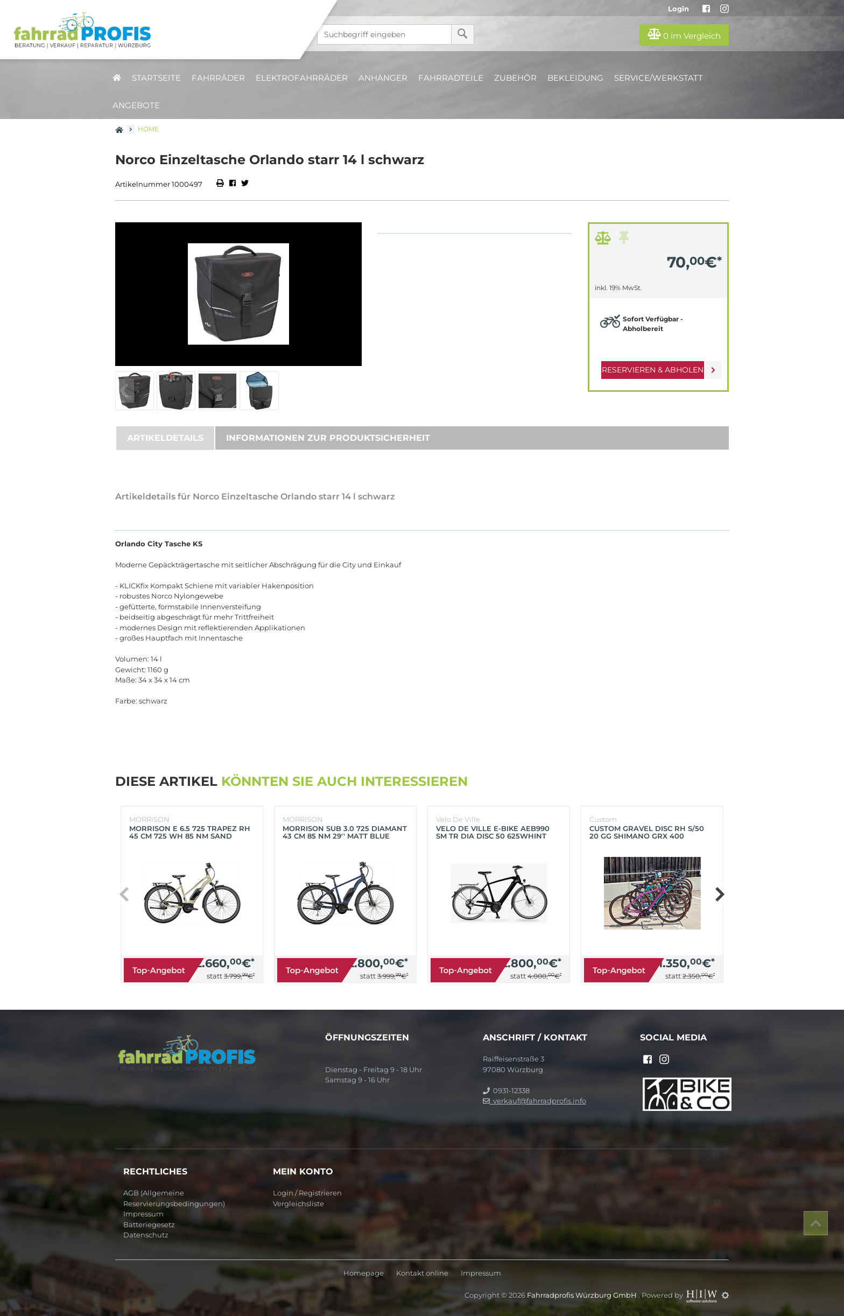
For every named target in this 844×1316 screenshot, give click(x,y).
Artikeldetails (165, 438)
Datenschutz (145, 1234)
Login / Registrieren (307, 1192)
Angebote (136, 105)
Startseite (156, 78)
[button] (719, 894)
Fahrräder (218, 78)
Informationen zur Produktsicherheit (328, 438)
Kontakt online (422, 1273)
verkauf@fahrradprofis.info (534, 1100)
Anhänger (382, 78)
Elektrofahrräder (302, 78)
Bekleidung (575, 78)
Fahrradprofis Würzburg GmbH (582, 1295)
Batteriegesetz (149, 1224)
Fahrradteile (450, 78)
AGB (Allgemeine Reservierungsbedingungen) (174, 1198)
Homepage (363, 1273)
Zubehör (515, 78)
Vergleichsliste (298, 1203)
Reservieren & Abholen (649, 370)
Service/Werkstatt (658, 78)
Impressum (143, 1213)
